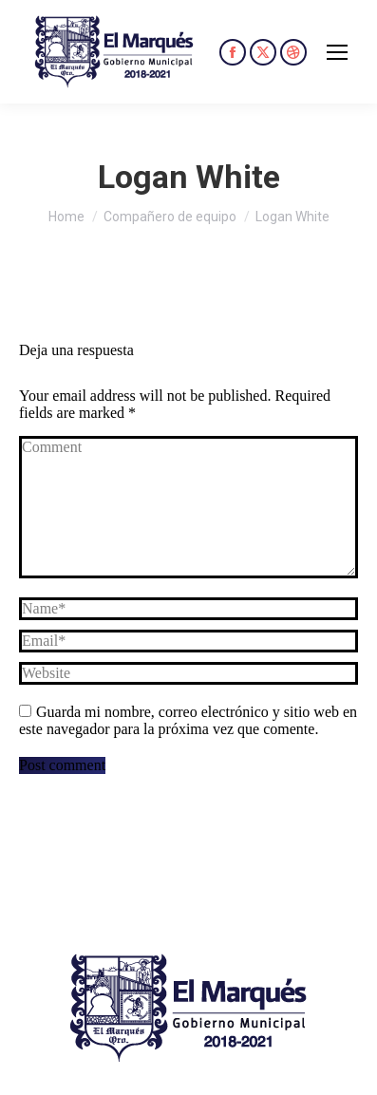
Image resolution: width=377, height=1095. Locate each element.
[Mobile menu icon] (337, 52)
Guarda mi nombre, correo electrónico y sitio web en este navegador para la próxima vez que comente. (188, 720)
